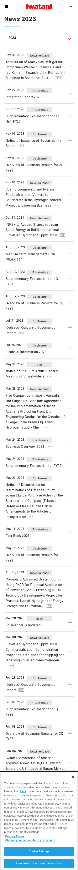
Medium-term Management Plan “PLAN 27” (30, 257)
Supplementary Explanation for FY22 (34, 466)
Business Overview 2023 (29, 447)
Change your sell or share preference (30, 845)
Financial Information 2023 (26, 352)
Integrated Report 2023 (24, 97)
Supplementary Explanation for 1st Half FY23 (32, 119)
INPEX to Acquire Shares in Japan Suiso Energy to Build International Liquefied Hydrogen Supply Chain (35, 230)
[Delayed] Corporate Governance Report (30, 330)
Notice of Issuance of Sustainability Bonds (33, 143)
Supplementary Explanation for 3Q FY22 (32, 712)
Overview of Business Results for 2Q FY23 (34, 167)
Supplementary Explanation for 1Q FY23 (32, 281)
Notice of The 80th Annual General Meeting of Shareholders (32, 374)
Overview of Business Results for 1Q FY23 (34, 306)
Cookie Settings (39, 856)
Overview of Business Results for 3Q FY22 (34, 736)
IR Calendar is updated (23, 625)
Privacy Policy (14, 841)
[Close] (73, 782)
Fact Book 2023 (18, 536)
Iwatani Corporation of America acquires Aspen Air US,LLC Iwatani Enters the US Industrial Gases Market (35, 765)
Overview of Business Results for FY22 (32, 557)
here (23, 796)
